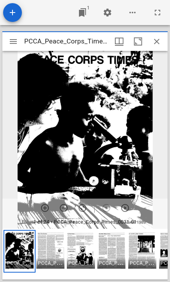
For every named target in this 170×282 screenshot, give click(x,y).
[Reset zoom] (82, 208)
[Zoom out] (63, 208)
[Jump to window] (82, 12)
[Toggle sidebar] (13, 41)
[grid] (85, 254)
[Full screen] (157, 12)
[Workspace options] (132, 12)
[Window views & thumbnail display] (119, 41)
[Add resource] (12, 12)
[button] (19, 251)
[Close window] (156, 41)
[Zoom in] (45, 208)
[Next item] (125, 208)
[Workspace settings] (107, 12)
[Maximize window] (138, 41)
